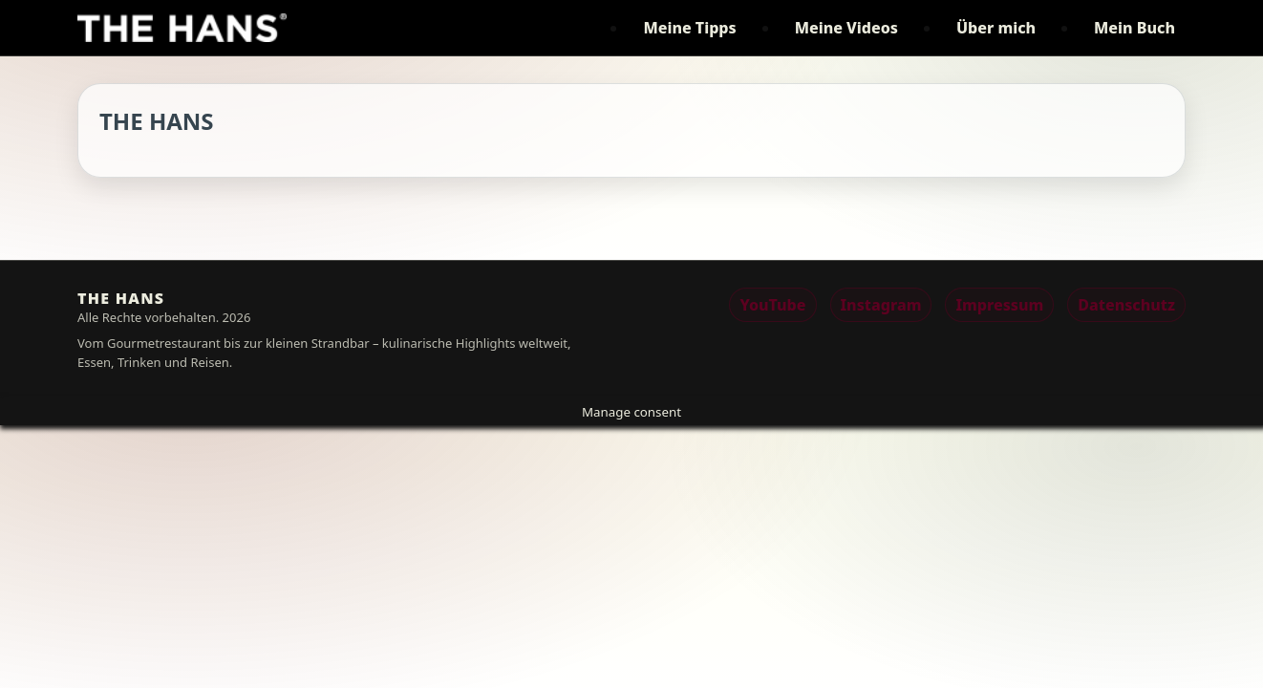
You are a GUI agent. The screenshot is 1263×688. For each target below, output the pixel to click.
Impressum (999, 304)
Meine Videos (846, 27)
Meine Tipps (689, 27)
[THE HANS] (182, 27)
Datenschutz (1126, 304)
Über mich (996, 27)
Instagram (881, 304)
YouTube (772, 304)
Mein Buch (1134, 27)
